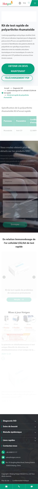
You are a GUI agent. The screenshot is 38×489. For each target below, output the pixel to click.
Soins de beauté (10, 427)
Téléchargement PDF (17, 78)
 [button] (4, 277)
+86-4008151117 (11, 452)
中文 (24, 3)
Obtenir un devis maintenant (18, 69)
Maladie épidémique (12, 432)
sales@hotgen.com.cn (13, 457)
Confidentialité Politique (20, 481)
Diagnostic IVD (18, 88)
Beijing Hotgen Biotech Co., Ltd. (20, 474)
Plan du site (5, 481)
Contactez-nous (10, 446)
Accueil (6, 88)
